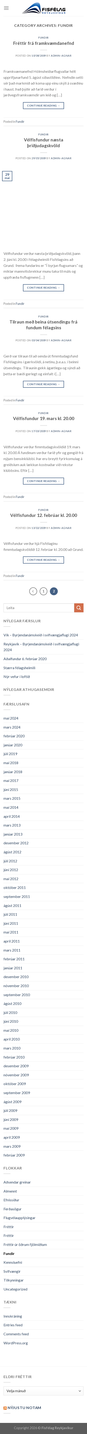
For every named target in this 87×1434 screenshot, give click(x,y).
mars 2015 (11, 798)
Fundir (43, 37)
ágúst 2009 (12, 1101)
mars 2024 (11, 727)
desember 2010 (16, 976)
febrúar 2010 (14, 1057)
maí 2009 (10, 1128)
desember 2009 (16, 1066)
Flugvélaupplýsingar (19, 1217)
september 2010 (16, 994)
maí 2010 (10, 1030)
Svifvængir (12, 1271)
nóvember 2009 (16, 1075)
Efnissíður (11, 1200)
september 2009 (16, 1092)
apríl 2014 (11, 816)
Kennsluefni (12, 1262)
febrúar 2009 (14, 1155)
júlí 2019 (10, 753)
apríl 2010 (11, 1039)
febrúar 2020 (14, 736)
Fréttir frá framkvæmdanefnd (43, 43)
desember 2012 (16, 843)
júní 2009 (10, 1119)
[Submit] (79, 607)
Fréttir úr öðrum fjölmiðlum (25, 1244)
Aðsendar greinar (17, 1182)
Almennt (10, 1191)
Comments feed (16, 1334)
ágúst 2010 (12, 1003)
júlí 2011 (10, 914)
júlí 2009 (10, 1110)
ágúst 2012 (12, 852)
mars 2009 (11, 1146)
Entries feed (13, 1325)
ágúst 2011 (12, 905)
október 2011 (14, 887)
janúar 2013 (12, 834)
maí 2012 (10, 878)
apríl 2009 (11, 1137)
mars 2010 (11, 1048)
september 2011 (16, 896)
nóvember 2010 (16, 985)
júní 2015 (10, 789)
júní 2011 (10, 923)
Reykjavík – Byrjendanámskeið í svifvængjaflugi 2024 (41, 647)
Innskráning (12, 1316)
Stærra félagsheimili (19, 667)
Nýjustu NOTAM (24, 1407)
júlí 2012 (10, 861)
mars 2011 (11, 950)
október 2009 (14, 1083)
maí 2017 (10, 780)
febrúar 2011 (14, 959)
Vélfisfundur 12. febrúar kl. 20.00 (43, 515)
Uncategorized (15, 1289)
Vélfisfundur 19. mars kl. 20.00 (43, 418)
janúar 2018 (12, 771)
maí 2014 (10, 807)
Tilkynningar (13, 1280)
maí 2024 (10, 718)
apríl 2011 (11, 941)
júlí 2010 (10, 1012)
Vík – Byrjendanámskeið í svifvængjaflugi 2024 (40, 635)
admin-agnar (61, 55)
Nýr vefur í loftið (16, 676)
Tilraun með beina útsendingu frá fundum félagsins (43, 324)
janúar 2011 (12, 968)
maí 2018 (10, 762)
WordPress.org (15, 1343)
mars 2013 (11, 825)
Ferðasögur (12, 1209)
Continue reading (43, 105)
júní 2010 (10, 1021)
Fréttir (8, 1226)
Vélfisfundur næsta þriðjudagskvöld (43, 142)
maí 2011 (10, 932)
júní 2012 (10, 869)
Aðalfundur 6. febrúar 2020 (25, 658)
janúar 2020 (12, 745)
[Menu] (6, 8)
